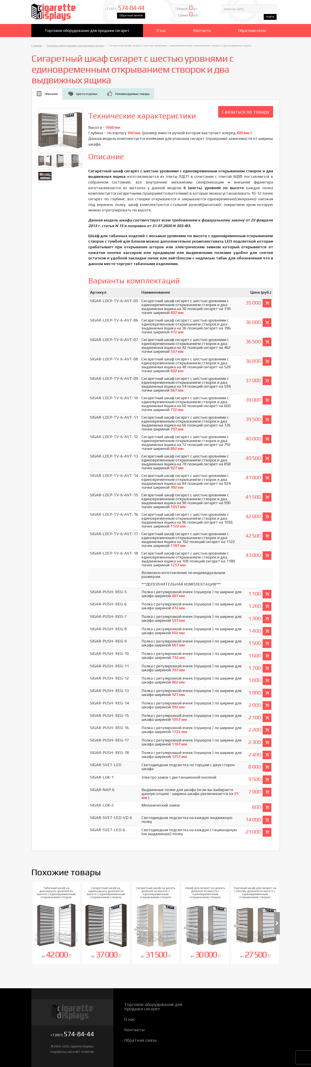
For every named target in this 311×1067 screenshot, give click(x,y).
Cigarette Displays (62, 12)
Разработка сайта (62, 1051)
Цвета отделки (86, 94)
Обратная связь (252, 30)
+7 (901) (124, 9)
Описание (51, 94)
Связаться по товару (245, 112)
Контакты (202, 30)
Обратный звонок (131, 15)
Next (277, 923)
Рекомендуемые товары (132, 94)
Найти (270, 16)
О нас (161, 30)
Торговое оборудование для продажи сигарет (87, 30)
